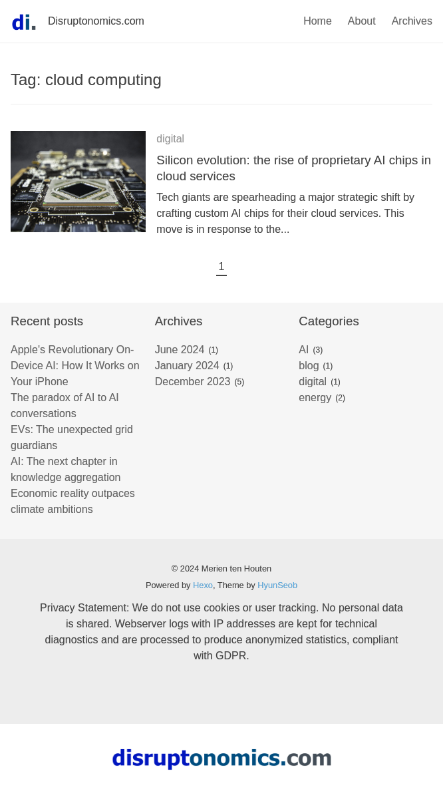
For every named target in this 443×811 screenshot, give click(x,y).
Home (317, 21)
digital (170, 138)
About (362, 21)
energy (315, 397)
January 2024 (187, 365)
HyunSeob (277, 585)
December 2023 (193, 381)
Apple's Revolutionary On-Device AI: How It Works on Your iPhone (75, 365)
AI (304, 349)
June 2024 (180, 349)
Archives (412, 21)
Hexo (203, 585)
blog (309, 365)
